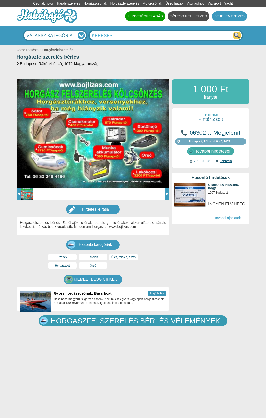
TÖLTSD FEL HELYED (188, 16)
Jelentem (226, 161)
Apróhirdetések (28, 50)
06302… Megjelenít (215, 133)
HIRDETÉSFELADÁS (145, 16)
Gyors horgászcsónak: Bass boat (83, 293)
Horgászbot (62, 265)
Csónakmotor (43, 3)
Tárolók (93, 257)
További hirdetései (212, 151)
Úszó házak (174, 3)
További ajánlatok (228, 218)
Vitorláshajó (195, 3)
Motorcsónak (152, 3)
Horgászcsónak (95, 3)
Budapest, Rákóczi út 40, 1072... (211, 141)
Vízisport (214, 3)
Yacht (228, 3)
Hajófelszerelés (68, 3)
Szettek (62, 257)
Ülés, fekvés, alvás (123, 257)
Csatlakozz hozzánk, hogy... (223, 186)
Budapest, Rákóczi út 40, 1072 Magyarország (59, 64)
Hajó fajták (157, 293)
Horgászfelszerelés (124, 3)
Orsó (93, 265)
